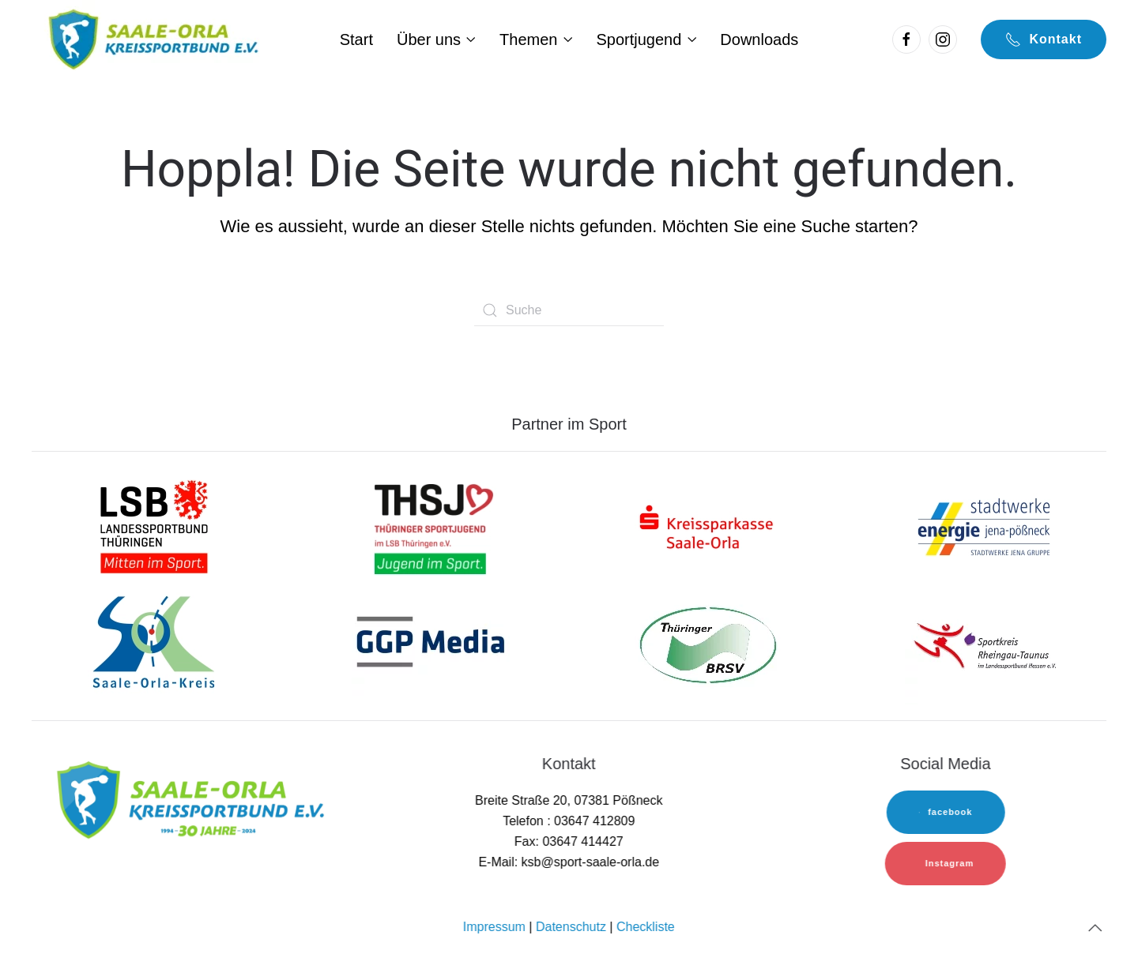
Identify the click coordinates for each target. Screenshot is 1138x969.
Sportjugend (646, 39)
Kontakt (1043, 39)
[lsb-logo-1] (154, 526)
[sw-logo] (984, 526)
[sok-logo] (154, 645)
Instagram (948, 863)
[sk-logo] (707, 526)
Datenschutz (569, 926)
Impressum (493, 926)
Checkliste (644, 926)
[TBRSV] (707, 645)
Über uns (436, 39)
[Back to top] (1094, 928)
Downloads (759, 39)
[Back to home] (151, 39)
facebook (944, 812)
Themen (535, 39)
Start (356, 39)
